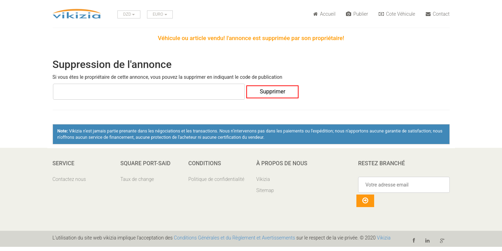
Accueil (324, 14)
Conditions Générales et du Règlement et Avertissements (234, 238)
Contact (438, 14)
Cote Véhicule (397, 14)
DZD (129, 14)
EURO (160, 14)
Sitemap (265, 190)
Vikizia (263, 179)
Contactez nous (69, 179)
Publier (357, 14)
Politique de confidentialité (216, 179)
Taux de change (137, 179)
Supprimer (273, 91)
